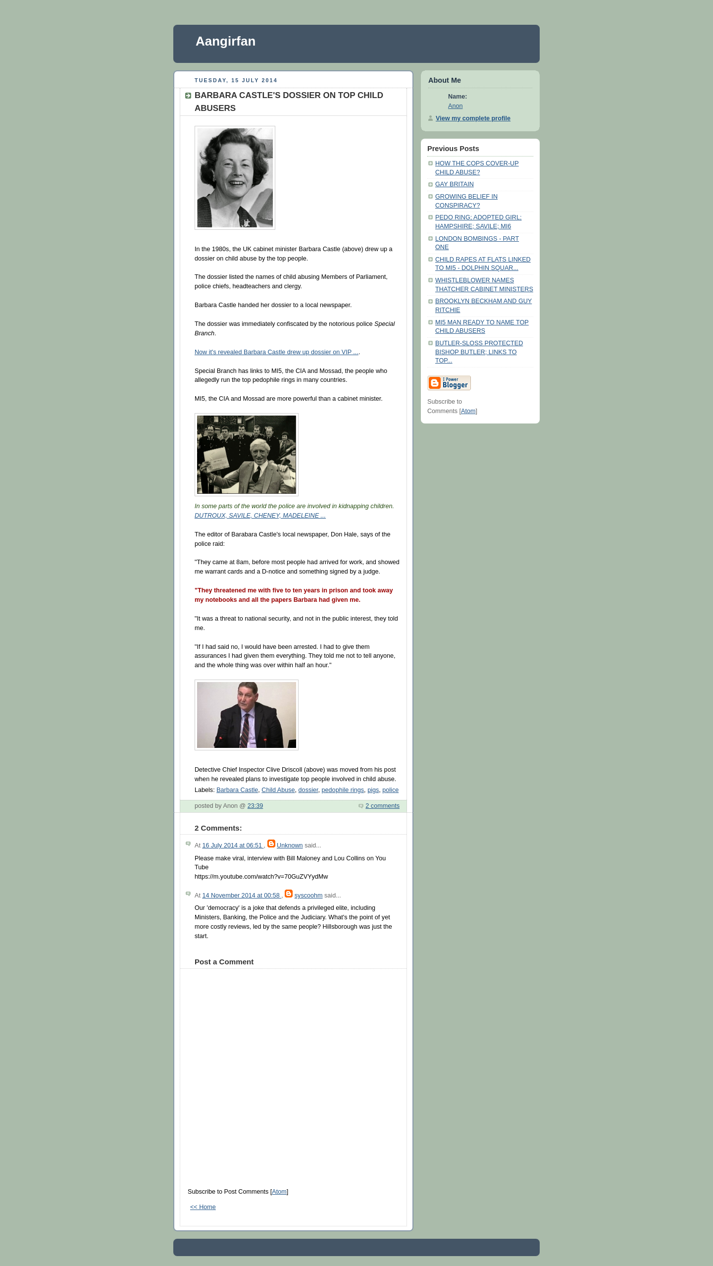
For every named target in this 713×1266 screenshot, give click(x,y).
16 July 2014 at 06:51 (232, 845)
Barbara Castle (237, 790)
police (390, 790)
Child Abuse (278, 790)
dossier (308, 790)
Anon (455, 106)
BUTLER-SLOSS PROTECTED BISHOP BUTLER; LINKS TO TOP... (479, 352)
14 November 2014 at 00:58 (241, 895)
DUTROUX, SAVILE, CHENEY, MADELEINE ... (260, 515)
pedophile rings (343, 790)
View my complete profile (473, 118)
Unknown (290, 845)
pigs (373, 790)
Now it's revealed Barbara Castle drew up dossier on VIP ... (276, 352)
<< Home (203, 1207)
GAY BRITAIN (454, 184)
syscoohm (309, 895)
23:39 (255, 805)
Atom (279, 1191)
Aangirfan (225, 41)
